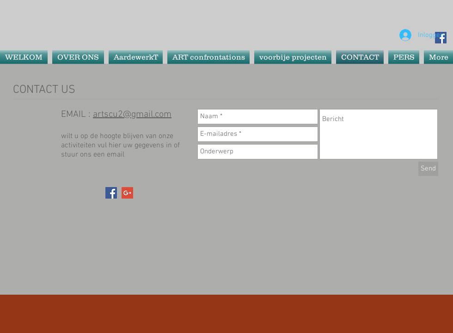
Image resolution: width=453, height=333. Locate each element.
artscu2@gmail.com (132, 114)
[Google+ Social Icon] (127, 193)
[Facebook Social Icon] (111, 193)
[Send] (428, 169)
